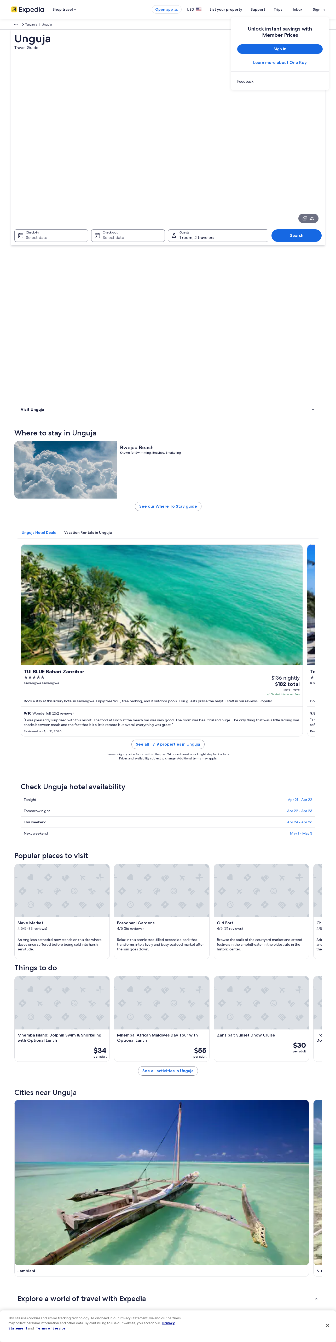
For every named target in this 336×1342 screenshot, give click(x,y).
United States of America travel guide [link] (118, 1238)
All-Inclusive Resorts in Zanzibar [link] (52, 1004)
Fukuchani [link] (179, 1117)
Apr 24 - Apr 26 (299, 514)
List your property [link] (23, 1255)
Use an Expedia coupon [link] (271, 1272)
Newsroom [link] (19, 1272)
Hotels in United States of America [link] (116, 1247)
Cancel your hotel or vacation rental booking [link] (285, 1247)
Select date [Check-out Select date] (112, 165)
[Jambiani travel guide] (119, 926)
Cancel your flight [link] (266, 1255)
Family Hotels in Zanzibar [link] (190, 1034)
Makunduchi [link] (258, 1107)
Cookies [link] (178, 1247)
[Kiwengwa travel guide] (294, 926)
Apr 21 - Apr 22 (300, 491)
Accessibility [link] (182, 1280)
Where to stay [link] (32, 227)
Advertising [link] (19, 1288)
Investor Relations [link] (23, 1280)
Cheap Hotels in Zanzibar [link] (47, 1024)
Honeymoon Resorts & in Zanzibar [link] (54, 1034)
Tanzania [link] (30, 25)
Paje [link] (174, 1088)
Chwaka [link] (101, 1098)
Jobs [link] (14, 1247)
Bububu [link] (177, 1107)
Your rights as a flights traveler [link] (275, 1288)
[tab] (115, 307)
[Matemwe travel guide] (235, 926)
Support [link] (260, 1238)
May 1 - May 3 (301, 525)
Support (267, 9)
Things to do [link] (31, 234)
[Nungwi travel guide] (177, 926)
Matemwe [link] (179, 1078)
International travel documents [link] (276, 1280)
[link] (280, 81)
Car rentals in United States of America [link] (119, 1280)
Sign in (319, 9)
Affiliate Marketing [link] (24, 1297)
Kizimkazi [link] (102, 1088)
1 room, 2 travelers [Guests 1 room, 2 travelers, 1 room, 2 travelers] (196, 165)
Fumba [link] (100, 1117)
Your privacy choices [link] (187, 1288)
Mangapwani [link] (258, 1088)
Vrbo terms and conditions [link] (192, 1272)
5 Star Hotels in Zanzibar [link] (189, 1014)
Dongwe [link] (254, 1098)
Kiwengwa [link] (256, 1078)
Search (299, 162)
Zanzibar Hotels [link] (182, 1004)
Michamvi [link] (179, 1098)
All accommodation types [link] (110, 1288)
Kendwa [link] (101, 1107)
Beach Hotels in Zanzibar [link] (190, 1024)
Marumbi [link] (255, 1117)
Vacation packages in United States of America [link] (125, 1263)
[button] (168, 969)
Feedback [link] (18, 1305)
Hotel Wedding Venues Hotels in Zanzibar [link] (61, 1044)
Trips (287, 9)
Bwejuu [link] (25, 1107)
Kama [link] (23, 1117)
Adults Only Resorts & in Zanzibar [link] (54, 1014)
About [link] (15, 1238)
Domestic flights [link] (103, 1272)
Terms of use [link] (182, 1255)
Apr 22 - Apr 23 (299, 503)
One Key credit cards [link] (107, 1305)
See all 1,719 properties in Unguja (206, 442)
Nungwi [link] (101, 1078)
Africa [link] (15, 25)
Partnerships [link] (20, 1263)
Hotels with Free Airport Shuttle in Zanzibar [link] (204, 1044)
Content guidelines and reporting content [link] (203, 1297)
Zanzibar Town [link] (31, 1088)
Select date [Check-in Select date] (33, 165)
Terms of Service (51, 1328)
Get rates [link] (304, 408)
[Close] (327, 1325)
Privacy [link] (178, 1238)
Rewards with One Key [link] (108, 1297)
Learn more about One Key (280, 62)
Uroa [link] (22, 1098)
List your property (235, 9)
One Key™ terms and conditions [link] (195, 1263)
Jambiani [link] (26, 1078)
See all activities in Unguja (206, 888)
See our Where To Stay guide (206, 283)
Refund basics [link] (264, 1263)
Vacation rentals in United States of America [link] (123, 1255)
